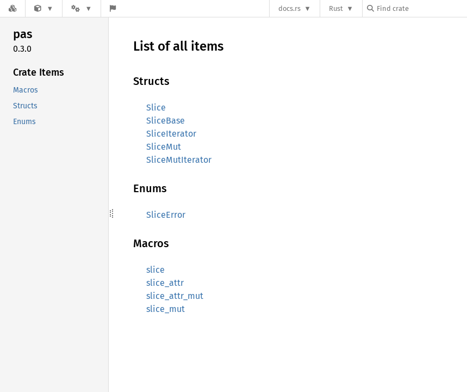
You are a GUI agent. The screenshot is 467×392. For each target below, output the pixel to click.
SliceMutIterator (178, 160)
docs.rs (289, 8)
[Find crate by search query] (421, 8)
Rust (336, 8)
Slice (156, 107)
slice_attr (165, 283)
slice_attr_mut (174, 296)
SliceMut (163, 147)
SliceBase (165, 120)
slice (155, 270)
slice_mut (165, 309)
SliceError (165, 215)
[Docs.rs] (12, 8)
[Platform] (82, 8)
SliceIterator (171, 133)
